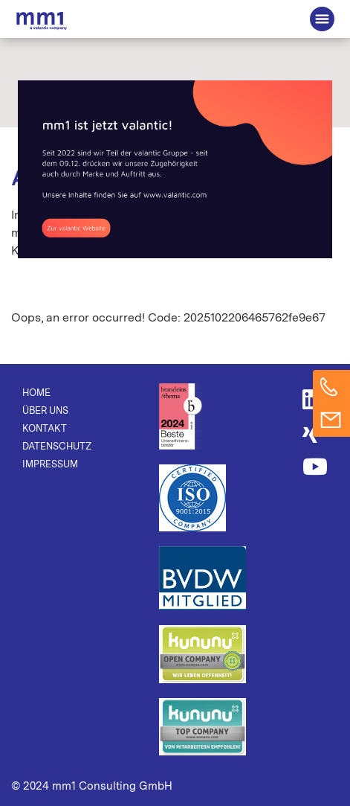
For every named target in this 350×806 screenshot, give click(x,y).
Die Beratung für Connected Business (42, 20)
